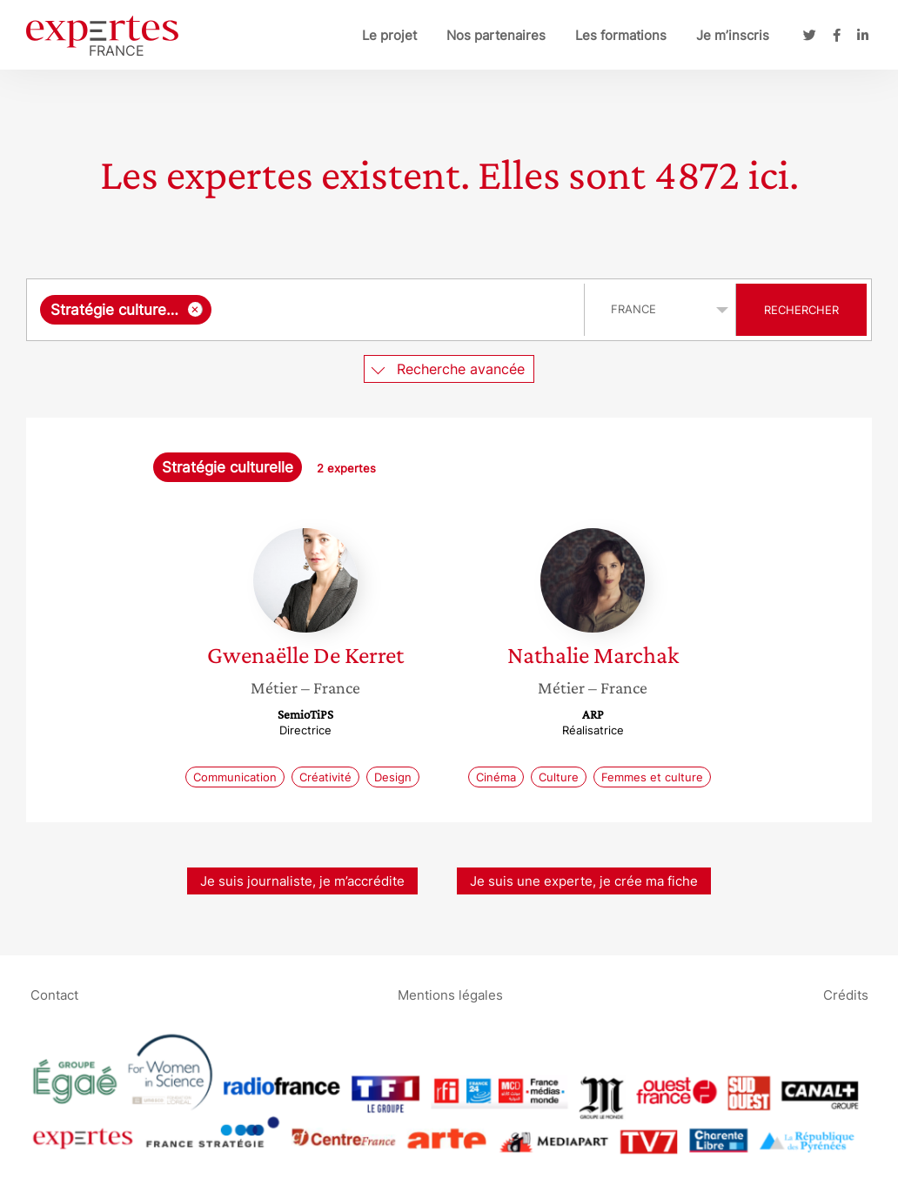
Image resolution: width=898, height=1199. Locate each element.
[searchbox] (393, 309)
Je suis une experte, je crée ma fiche (584, 881)
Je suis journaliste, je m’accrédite (302, 881)
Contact (54, 994)
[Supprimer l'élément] (195, 309)
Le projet (389, 35)
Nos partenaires (496, 35)
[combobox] (307, 310)
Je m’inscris (732, 35)
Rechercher (801, 310)
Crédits (845, 994)
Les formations (621, 35)
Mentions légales (450, 994)
